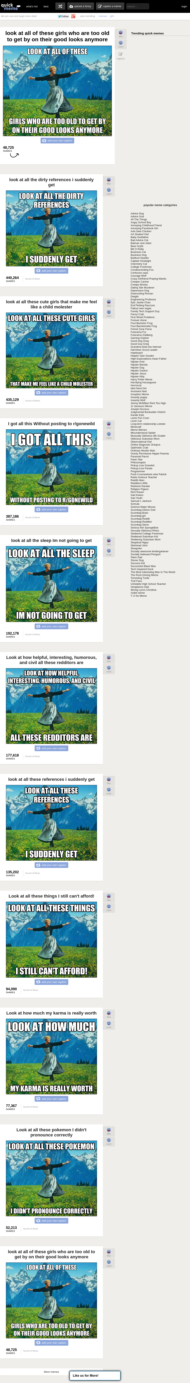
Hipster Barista (139, 364)
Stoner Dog (137, 560)
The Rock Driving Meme (144, 575)
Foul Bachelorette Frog (144, 326)
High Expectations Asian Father (148, 358)
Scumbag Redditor (141, 521)
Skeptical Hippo (139, 542)
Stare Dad (136, 557)
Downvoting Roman (142, 293)
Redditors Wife (139, 483)
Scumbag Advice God (143, 509)
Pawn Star (136, 459)
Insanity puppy (139, 397)
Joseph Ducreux (140, 409)
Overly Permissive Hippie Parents (150, 453)
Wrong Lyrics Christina (143, 589)
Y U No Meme (139, 595)
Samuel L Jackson (141, 500)
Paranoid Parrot (140, 456)
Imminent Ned (139, 391)
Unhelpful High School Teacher (148, 583)
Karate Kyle (137, 415)
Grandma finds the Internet (146, 346)
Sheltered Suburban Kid (144, 536)
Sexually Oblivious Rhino (145, 530)
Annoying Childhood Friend (146, 225)
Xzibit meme (138, 592)
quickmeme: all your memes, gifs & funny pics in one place (11, 6)
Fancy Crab (137, 314)
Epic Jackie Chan (140, 302)
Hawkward (137, 352)
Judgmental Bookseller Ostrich (148, 412)
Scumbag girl (138, 515)
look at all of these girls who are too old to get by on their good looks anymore (51, 1254)
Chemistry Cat (139, 263)
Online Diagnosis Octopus (145, 444)
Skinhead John (139, 545)
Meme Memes (139, 429)
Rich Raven (137, 492)
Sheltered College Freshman (147, 533)
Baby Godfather (140, 237)
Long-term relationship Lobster (148, 423)
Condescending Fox (142, 269)
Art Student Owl (140, 234)
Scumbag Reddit (140, 518)
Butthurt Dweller (140, 257)
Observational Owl (141, 441)
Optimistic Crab (139, 447)
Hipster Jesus (138, 373)
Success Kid (138, 563)
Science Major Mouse (143, 506)
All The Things (139, 219)
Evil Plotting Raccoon (143, 305)
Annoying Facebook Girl (144, 228)
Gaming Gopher (140, 337)
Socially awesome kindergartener (149, 551)
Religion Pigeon (140, 489)
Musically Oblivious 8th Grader (148, 435)
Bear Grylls (137, 246)
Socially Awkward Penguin (146, 554)
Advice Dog (137, 213)
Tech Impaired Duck (142, 569)
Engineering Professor (143, 299)
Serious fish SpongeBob (144, 527)
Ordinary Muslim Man (143, 450)
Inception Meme (140, 394)
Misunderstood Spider (143, 432)
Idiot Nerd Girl (138, 388)
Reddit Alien (137, 480)
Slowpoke (136, 548)
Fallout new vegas (141, 308)
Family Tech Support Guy (145, 311)
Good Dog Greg (140, 340)
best (46, 6)
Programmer (138, 471)
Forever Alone (139, 320)
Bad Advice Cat (139, 240)
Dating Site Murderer (142, 287)
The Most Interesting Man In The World (153, 572)
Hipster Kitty (137, 376)
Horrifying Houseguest (143, 382)
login (184, 6)
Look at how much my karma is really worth (51, 1013)
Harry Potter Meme (141, 379)
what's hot (32, 6)
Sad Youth (136, 497)
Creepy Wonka (139, 284)
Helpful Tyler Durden (142, 355)
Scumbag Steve (140, 524)
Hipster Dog (137, 367)
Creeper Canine (140, 281)
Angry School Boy (141, 222)
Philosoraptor (138, 462)
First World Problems (143, 317)
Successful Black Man (143, 566)
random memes (60, 6)
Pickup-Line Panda (141, 468)
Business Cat (138, 252)
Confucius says (139, 272)
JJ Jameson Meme (141, 406)
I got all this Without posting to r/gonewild (51, 423)
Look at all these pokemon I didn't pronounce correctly (51, 1132)
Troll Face (136, 580)
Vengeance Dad (140, 586)
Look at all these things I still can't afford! (51, 896)
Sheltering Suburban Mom (146, 539)
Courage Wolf (138, 275)
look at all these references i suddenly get (51, 779)
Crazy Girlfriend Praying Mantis (148, 278)
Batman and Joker (141, 243)
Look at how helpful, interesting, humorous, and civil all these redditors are (51, 660)
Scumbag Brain (139, 512)
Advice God (137, 216)
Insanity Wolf (138, 400)
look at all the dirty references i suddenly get (51, 182)
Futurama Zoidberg (142, 335)
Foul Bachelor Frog (142, 323)
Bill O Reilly (137, 249)
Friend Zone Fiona (141, 329)
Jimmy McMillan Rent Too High (148, 403)
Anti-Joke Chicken (141, 231)
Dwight (135, 296)
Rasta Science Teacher (144, 477)
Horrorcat (136, 385)
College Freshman (141, 266)
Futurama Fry (138, 332)
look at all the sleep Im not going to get (51, 540)
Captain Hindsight (141, 260)
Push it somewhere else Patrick (148, 474)
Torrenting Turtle (140, 578)
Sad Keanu (137, 495)
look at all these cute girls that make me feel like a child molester (51, 304)
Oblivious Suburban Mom (145, 438)
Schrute (135, 503)
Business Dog (138, 254)
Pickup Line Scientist (142, 465)
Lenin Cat (136, 420)
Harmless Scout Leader (144, 349)
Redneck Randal (140, 486)
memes (103, 16)
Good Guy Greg (140, 343)
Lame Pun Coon (140, 417)
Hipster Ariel (137, 361)
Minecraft (136, 426)
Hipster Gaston (139, 370)
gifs (112, 16)
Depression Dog (140, 290)
